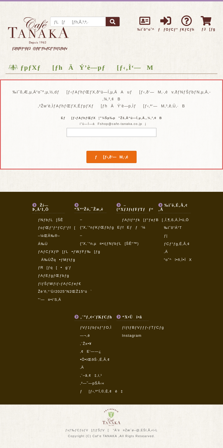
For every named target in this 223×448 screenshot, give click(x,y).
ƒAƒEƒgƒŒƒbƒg (53, 275)
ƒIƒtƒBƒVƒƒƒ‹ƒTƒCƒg (143, 327)
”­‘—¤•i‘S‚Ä (49, 299)
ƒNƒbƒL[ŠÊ (50, 220)
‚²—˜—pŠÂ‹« (92, 383)
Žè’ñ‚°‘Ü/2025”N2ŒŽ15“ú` (65, 291)
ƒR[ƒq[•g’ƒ (54, 267)
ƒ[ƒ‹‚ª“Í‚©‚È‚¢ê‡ (101, 391)
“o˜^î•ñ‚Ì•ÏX (178, 260)
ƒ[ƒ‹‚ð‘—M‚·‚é (111, 157)
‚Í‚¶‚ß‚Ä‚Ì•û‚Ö (176, 220)
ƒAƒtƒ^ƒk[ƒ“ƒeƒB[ (142, 220)
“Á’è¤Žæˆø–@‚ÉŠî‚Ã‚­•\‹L (135, 430)
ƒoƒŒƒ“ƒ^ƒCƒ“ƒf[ (57, 228)
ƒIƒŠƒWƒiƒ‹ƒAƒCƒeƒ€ (59, 284)
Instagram (132, 335)
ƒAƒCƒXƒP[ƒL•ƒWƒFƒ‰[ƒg (69, 252)
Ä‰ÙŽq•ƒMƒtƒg (56, 260)
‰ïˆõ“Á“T (173, 228)
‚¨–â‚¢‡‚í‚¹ (91, 375)
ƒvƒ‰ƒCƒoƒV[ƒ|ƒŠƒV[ (87, 430)
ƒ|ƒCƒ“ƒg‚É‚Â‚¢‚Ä (177, 244)
